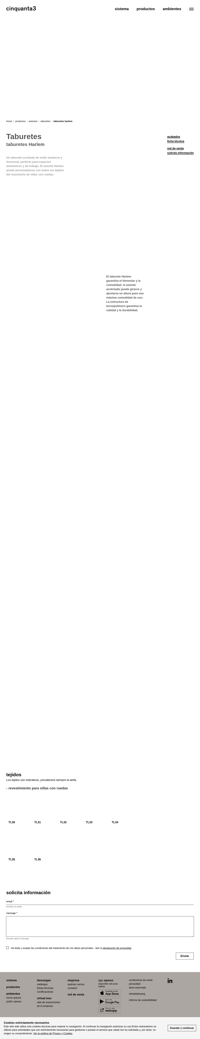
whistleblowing (137, 994)
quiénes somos (76, 984)
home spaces (13, 997)
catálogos (42, 984)
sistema (11, 980)
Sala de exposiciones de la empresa (48, 1004)
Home (9, 121)
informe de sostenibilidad (143, 1000)
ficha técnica (175, 141)
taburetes (45, 121)
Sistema (122, 9)
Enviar (184, 956)
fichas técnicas (45, 988)
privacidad (134, 984)
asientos (33, 121)
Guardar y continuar (182, 1028)
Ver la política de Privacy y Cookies (52, 1033)
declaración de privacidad (117, 948)
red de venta (175, 148)
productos (20, 121)
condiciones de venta (140, 980)
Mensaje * (11, 913)
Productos (146, 9)
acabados (173, 136)
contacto (72, 988)
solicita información (180, 152)
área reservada (137, 987)
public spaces (13, 1001)
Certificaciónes (45, 991)
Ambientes (172, 9)
